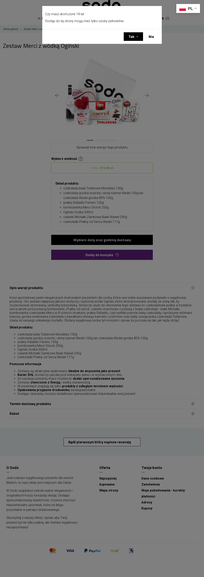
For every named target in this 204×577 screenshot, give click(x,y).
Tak (131, 36)
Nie (151, 36)
